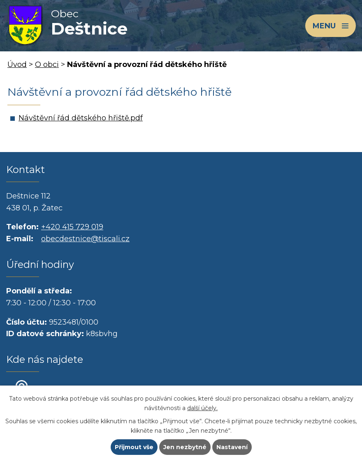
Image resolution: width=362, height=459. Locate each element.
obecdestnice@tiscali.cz (85, 238)
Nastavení (232, 447)
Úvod (17, 64)
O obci (47, 64)
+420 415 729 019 (72, 226)
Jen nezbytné (185, 447)
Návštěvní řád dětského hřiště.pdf (81, 117)
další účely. (202, 408)
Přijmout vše (134, 447)
